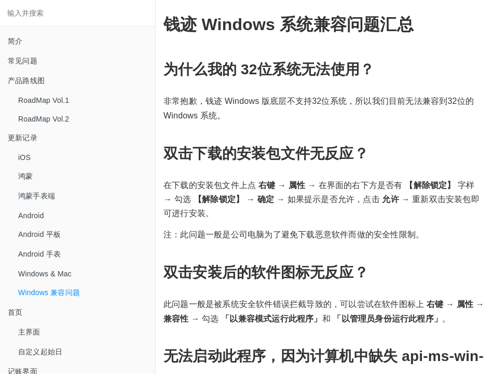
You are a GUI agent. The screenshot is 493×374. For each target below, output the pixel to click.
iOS (24, 157)
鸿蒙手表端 (36, 196)
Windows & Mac (45, 274)
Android (31, 215)
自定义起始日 (40, 352)
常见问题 (22, 61)
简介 (15, 41)
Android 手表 (39, 254)
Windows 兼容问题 (49, 292)
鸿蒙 (25, 176)
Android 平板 (39, 234)
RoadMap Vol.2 (43, 119)
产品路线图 (26, 80)
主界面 (29, 332)
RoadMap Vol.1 (43, 100)
